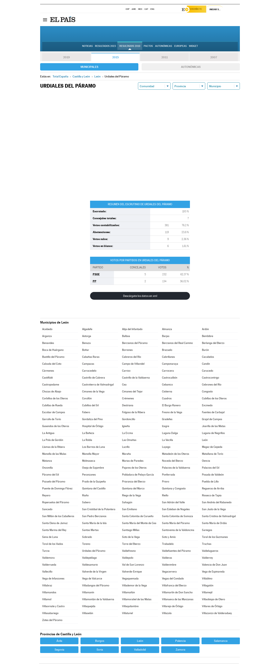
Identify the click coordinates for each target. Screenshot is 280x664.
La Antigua (48, 433)
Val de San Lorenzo (133, 565)
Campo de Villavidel (133, 364)
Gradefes (167, 419)
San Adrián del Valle (173, 502)
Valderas (167, 558)
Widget (193, 47)
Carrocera (168, 371)
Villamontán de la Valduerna (98, 599)
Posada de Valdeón (213, 475)
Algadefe (87, 329)
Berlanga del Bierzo (213, 343)
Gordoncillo (128, 419)
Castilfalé (47, 378)
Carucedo (207, 371)
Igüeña (126, 426)
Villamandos (49, 593)
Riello (165, 496)
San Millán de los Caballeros (58, 516)
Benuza (86, 343)
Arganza (47, 336)
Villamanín (88, 593)
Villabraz (47, 586)
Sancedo (47, 509)
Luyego (166, 447)
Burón (205, 350)
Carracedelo (89, 371)
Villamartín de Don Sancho (177, 593)
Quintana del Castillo (94, 489)
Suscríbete (198, 9)
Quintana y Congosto (174, 489)
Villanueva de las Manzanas (177, 599)
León (205, 440)
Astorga (86, 336)
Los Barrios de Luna (93, 447)
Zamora (180, 650)
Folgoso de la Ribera (133, 412)
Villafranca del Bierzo (174, 586)
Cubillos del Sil (90, 405)
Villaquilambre (130, 606)
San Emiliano (129, 509)
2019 (66, 57)
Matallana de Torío (212, 454)
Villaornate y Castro (53, 606)
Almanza (167, 329)
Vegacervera (169, 572)
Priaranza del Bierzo (133, 482)
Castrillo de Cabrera (93, 378)
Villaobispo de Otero (213, 599)
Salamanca (220, 641)
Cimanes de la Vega (93, 392)
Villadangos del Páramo (95, 586)
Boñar (85, 350)
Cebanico (167, 385)
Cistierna (167, 392)
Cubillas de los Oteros (214, 399)
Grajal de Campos (212, 419)
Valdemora (48, 558)
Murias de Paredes (132, 461)
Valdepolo (127, 558)
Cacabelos (208, 357)
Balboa (126, 336)
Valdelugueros (210, 551)
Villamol (46, 599)
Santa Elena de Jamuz (55, 523)
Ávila (59, 641)
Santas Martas (90, 530)
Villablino (207, 579)
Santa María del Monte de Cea (139, 523)
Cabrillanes (168, 357)
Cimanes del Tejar (132, 392)
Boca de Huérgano (53, 350)
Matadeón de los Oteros (175, 454)
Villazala (167, 613)
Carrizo (126, 371)
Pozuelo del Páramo (53, 482)
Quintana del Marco (133, 489)
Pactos (148, 47)
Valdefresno (129, 551)
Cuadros (167, 399)
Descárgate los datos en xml (140, 296)
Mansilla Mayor (90, 454)
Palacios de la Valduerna (176, 468)
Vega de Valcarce (92, 579)
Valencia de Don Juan (214, 565)
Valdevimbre (169, 565)
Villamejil (207, 593)
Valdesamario (90, 565)
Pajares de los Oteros (134, 468)
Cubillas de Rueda (52, 405)
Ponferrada (168, 475)
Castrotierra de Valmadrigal (98, 385)
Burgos (99, 641)
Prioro (165, 482)
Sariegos (207, 530)
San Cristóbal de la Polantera (98, 509)
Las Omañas (129, 440)
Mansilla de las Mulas (54, 454)
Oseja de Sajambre (93, 468)
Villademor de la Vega (134, 586)
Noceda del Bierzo (172, 461)
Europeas (180, 47)
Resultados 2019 (129, 47)
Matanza (47, 461)
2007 (213, 57)
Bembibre (207, 336)
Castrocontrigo (210, 378)
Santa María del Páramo (176, 523)
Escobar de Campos (53, 412)
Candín (206, 364)
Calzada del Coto (51, 364)
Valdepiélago (89, 558)
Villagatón (207, 586)
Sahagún (127, 502)
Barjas (165, 336)
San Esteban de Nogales (176, 509)
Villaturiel (127, 613)
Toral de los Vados (52, 544)
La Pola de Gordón (52, 440)
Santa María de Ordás (214, 523)
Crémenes (128, 399)
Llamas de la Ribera (53, 447)
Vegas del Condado (173, 579)
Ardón (205, 329)
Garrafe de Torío (51, 419)
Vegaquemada (130, 579)
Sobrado (87, 537)
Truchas (206, 544)
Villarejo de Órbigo (172, 606)
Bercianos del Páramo (135, 343)
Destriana (127, 405)
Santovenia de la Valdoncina (178, 530)
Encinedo (207, 405)
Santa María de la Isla (94, 523)
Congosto (207, 392)
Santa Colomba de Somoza (177, 516)
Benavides (48, 343)
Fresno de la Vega (172, 412)
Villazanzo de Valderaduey (217, 613)
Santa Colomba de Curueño (137, 516)
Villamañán (128, 593)
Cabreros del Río (131, 357)
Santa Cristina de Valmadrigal (219, 516)
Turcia (46, 551)
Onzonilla (47, 468)
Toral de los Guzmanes (215, 537)
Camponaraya (170, 364)
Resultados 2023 (105, 47)
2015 (115, 57)
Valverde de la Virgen (94, 572)
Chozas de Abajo (51, 392)
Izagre (165, 426)
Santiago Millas (130, 530)
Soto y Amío (169, 537)
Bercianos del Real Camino (177, 343)
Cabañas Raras (90, 357)
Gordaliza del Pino (92, 419)
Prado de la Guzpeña (94, 482)
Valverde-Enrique (132, 572)
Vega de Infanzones (53, 579)
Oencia (206, 461)
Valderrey (207, 558)
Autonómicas (191, 67)
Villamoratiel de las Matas (136, 599)
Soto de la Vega (131, 537)
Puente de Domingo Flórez (57, 489)
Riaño (85, 496)
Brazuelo (167, 350)
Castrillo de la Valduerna (136, 378)
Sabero (86, 502)
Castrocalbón (169, 378)
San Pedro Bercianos (94, 516)
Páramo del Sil (50, 475)
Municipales (89, 67)
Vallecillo (47, 572)
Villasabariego (50, 613)
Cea (124, 385)
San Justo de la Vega (214, 509)
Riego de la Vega (131, 496)
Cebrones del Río (211, 385)
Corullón (87, 399)
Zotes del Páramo (52, 620)
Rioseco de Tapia (212, 496)
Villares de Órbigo (212, 606)
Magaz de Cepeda (212, 447)
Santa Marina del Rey (54, 530)
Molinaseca (88, 461)
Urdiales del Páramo (93, 551)
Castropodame (50, 385)
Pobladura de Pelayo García (138, 475)
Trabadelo (168, 544)
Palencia (180, 641)
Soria (100, 650)
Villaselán (87, 613)
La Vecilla (167, 440)
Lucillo (126, 447)
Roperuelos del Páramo (55, 502)
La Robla (87, 440)
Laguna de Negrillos (213, 433)
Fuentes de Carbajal (213, 412)
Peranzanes (89, 475)
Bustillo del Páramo (53, 357)
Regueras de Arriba (213, 489)
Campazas (88, 364)
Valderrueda (49, 565)
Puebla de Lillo (210, 482)
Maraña (126, 454)
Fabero (86, 412)
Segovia (59, 650)
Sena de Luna (50, 537)
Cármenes (48, 371)
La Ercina (127, 433)
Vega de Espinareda (213, 572)
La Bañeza (88, 433)
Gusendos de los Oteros (55, 426)
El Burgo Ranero (171, 405)
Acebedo (47, 329)
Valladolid (140, 650)
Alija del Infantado (132, 329)
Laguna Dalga (170, 433)
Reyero (46, 496)
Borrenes (127, 350)
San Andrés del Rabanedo (216, 502)
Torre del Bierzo (131, 544)
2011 (164, 57)
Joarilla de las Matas (213, 426)
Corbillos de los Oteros (55, 399)
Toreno (86, 544)
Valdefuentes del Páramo (176, 551)
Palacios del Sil (210, 468)
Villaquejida (88, 606)
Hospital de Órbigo (92, 426)
